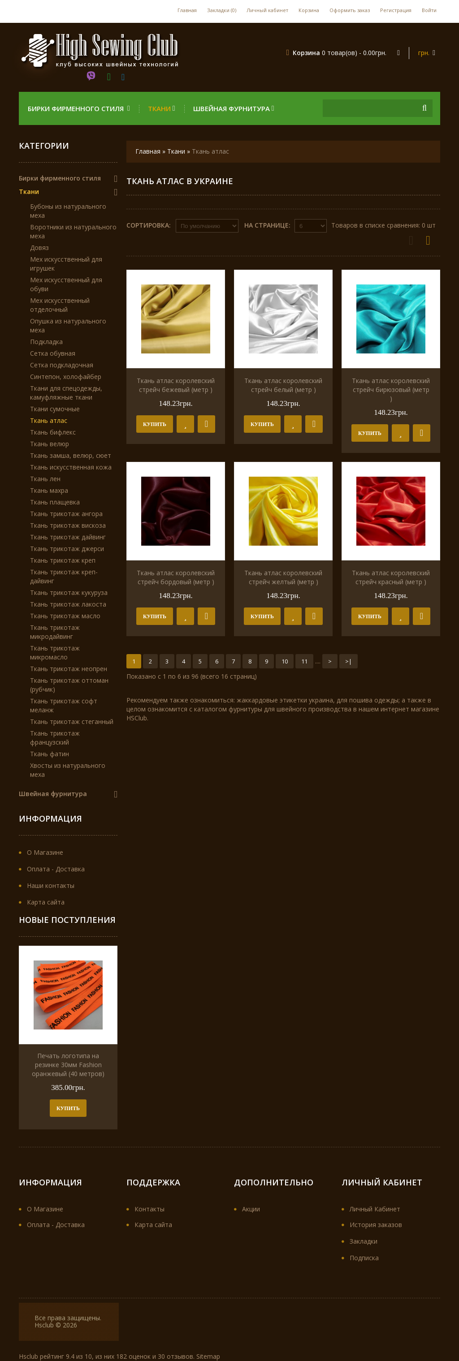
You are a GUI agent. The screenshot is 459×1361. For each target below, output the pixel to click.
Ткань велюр (49, 443)
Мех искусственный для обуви (66, 284)
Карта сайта (46, 902)
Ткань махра (49, 490)
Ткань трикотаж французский (55, 737)
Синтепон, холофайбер (65, 376)
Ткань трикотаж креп (62, 560)
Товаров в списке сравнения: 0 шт (383, 225)
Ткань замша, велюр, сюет (70, 455)
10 (284, 661)
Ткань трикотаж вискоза (68, 525)
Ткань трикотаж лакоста (68, 604)
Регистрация (395, 10)
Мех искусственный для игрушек (66, 263)
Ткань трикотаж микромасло (55, 652)
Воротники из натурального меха (73, 231)
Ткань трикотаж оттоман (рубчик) (69, 684)
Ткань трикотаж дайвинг (68, 537)
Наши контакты (50, 885)
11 (304, 661)
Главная (187, 10)
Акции (251, 1209)
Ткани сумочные (55, 409)
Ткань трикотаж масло (65, 616)
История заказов (376, 1224)
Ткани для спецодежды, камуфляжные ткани (66, 392)
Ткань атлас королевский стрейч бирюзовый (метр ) (391, 389)
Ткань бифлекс (53, 432)
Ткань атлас (210, 151)
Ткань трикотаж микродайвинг (55, 632)
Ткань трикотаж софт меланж (63, 705)
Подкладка (46, 341)
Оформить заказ (349, 10)
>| (348, 661)
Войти (429, 10)
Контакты (149, 1209)
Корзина (309, 10)
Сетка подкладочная (61, 365)
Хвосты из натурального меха (67, 770)
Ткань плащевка (55, 502)
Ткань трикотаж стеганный (71, 721)
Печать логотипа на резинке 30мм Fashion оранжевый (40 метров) (68, 1064)
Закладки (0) (221, 10)
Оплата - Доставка (56, 869)
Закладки (363, 1241)
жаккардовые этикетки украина (285, 700)
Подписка (364, 1257)
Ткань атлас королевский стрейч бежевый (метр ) (176, 385)
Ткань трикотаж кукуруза (69, 592)
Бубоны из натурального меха (68, 211)
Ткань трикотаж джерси (67, 548)
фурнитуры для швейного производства (290, 709)
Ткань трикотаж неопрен (68, 668)
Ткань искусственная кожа (71, 467)
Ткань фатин (49, 753)
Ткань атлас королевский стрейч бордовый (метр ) (176, 577)
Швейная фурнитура (233, 108)
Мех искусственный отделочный (60, 305)
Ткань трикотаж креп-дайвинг (64, 576)
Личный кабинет (267, 10)
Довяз (39, 247)
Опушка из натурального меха (68, 325)
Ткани (161, 108)
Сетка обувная (52, 353)
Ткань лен (45, 478)
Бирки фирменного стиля (79, 108)
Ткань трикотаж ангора (66, 513)
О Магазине (45, 852)
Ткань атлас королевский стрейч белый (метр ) (283, 385)
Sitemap (208, 1356)
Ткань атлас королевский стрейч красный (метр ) (391, 577)
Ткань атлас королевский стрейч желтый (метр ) (283, 577)
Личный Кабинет (375, 1209)
